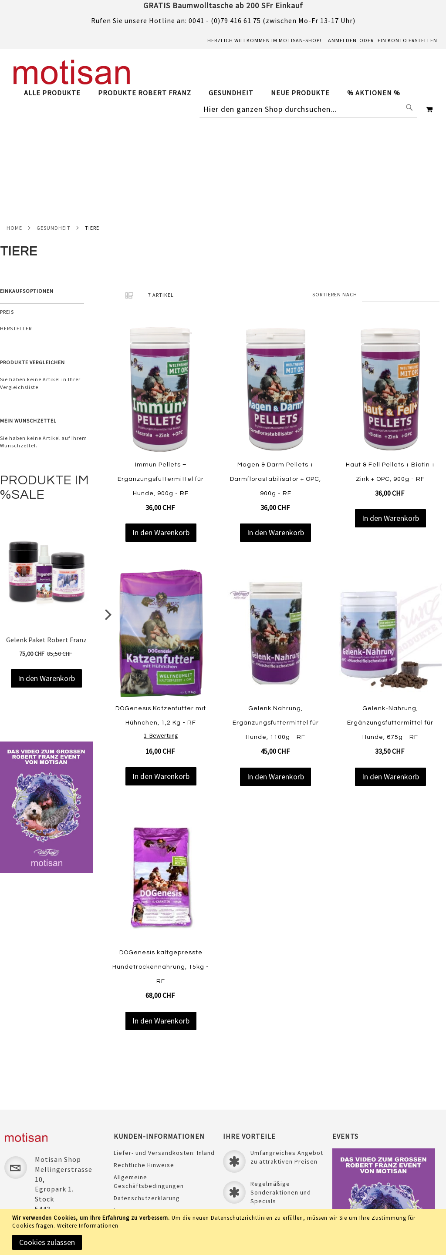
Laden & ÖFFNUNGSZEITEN (152, 1157)
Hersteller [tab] (16, 233)
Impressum (130, 1121)
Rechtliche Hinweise (144, 1076)
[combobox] (308, 109)
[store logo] (72, 72)
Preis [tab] (7, 217)
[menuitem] (56, 93)
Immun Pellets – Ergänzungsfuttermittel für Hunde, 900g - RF (161, 383)
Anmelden (342, 40)
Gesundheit (54, 132)
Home (14, 132)
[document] (224, 1232)
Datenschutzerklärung (147, 1109)
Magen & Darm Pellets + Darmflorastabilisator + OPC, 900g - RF (275, 383)
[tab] (216, 93)
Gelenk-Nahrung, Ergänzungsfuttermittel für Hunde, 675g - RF (390, 628)
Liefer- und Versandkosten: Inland (164, 1063)
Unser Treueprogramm (147, 1145)
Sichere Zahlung (138, 1133)
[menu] (216, 93)
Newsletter (130, 1170)
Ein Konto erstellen (407, 40)
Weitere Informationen (87, 1225)
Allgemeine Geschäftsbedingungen (149, 1092)
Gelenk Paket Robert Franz (46, 544)
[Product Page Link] (161, 295)
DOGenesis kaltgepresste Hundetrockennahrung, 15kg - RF (160, 872)
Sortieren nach (334, 199)
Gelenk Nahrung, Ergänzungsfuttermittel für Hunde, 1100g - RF (276, 628)
